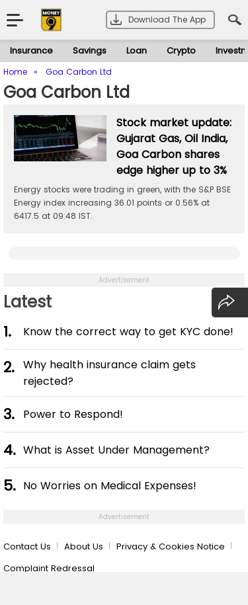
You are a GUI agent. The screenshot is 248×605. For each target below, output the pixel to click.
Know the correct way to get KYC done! (128, 331)
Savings (89, 50)
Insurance (31, 50)
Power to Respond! (73, 414)
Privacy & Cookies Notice (170, 546)
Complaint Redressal (49, 568)
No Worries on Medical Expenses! (109, 485)
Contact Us (27, 546)
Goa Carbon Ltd (66, 92)
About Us (83, 546)
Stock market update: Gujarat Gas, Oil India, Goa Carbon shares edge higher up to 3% (173, 146)
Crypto (181, 50)
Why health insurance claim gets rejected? (109, 373)
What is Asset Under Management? (116, 450)
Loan (136, 50)
